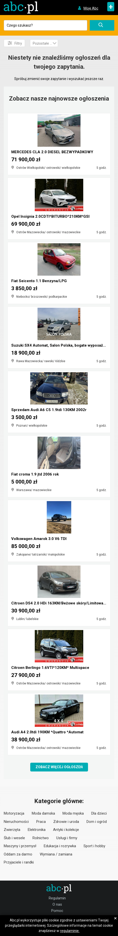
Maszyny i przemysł (20, 846)
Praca (41, 821)
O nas (57, 904)
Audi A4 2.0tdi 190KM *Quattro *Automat (47, 732)
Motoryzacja (14, 813)
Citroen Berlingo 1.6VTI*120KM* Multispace (50, 667)
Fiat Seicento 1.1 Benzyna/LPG (39, 281)
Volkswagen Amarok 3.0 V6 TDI (38, 538)
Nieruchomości (16, 821)
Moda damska (43, 813)
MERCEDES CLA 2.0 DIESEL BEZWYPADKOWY (52, 152)
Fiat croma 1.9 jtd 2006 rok (35, 474)
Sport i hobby (94, 846)
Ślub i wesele (14, 838)
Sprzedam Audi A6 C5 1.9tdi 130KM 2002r (48, 410)
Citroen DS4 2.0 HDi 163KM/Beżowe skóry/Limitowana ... (61, 603)
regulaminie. (70, 931)
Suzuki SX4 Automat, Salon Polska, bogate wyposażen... (60, 345)
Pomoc (57, 910)
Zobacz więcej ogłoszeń (59, 767)
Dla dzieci (99, 813)
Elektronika (37, 829)
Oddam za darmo (18, 854)
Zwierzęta (12, 829)
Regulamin (57, 898)
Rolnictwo (40, 838)
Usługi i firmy (66, 838)
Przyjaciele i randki (19, 862)
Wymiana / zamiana (56, 854)
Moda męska (73, 813)
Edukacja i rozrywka (60, 846)
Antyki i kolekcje (66, 829)
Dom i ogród (96, 821)
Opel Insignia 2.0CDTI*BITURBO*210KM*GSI (50, 216)
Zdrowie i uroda (66, 821)
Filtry (15, 43)
